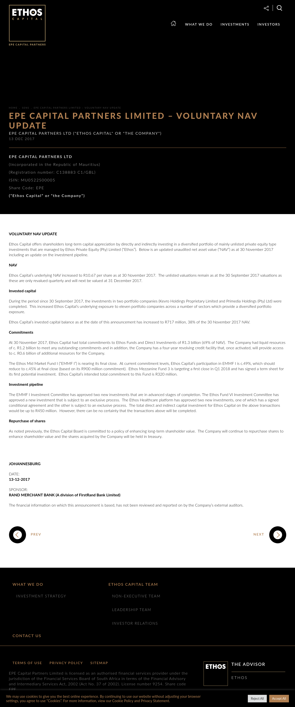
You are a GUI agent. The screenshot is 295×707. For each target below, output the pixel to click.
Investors (269, 24)
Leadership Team (131, 609)
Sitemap (99, 663)
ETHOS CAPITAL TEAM (133, 584)
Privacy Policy (66, 663)
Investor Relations (135, 623)
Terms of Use (27, 663)
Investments (235, 24)
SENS (25, 107)
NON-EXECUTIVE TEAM (136, 596)
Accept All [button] (279, 698)
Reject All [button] (257, 698)
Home (176, 28)
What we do (199, 24)
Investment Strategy (41, 596)
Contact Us (27, 635)
